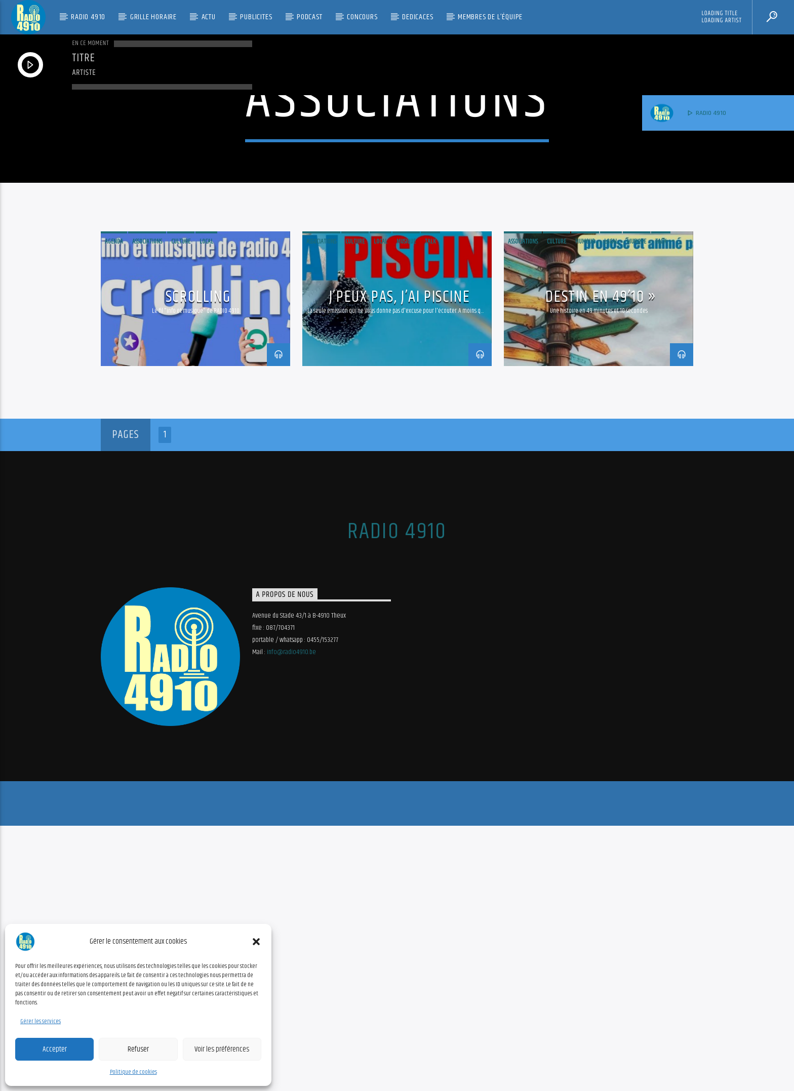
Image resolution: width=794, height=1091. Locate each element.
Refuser (138, 1049)
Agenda (114, 507)
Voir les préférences (221, 1049)
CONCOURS (362, 17)
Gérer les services (40, 1021)
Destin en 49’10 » (600, 562)
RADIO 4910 (88, 17)
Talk (430, 507)
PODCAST (310, 17)
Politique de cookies (133, 1072)
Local (206, 507)
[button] (256, 942)
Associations (147, 507)
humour (585, 507)
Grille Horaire (153, 17)
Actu (209, 17)
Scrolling (198, 562)
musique (406, 507)
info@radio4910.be (291, 917)
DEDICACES (417, 17)
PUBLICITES (256, 17)
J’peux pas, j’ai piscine (399, 562)
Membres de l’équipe (490, 17)
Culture (180, 507)
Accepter (55, 1049)
